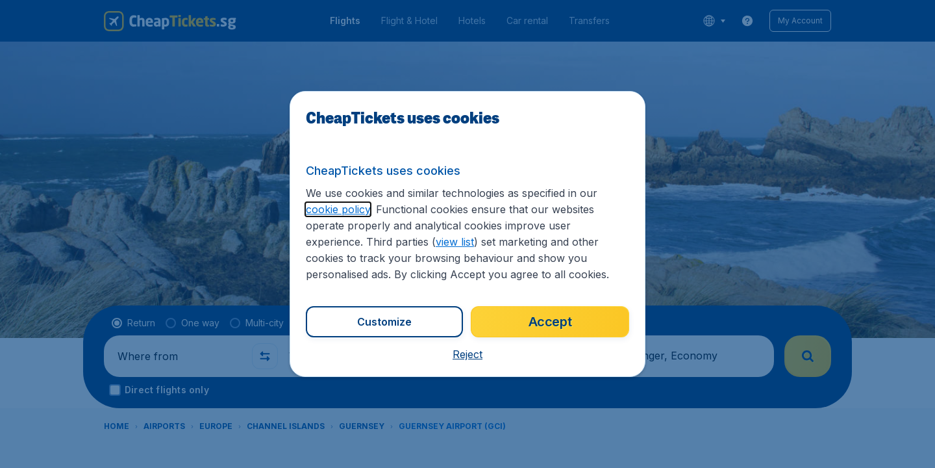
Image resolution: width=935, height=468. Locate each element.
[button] (467, 354)
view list (455, 241)
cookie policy (338, 209)
